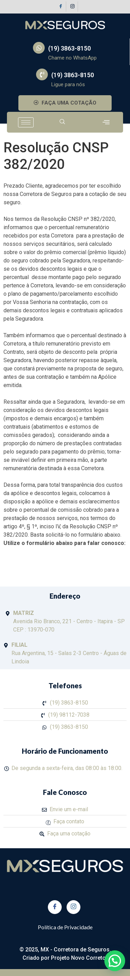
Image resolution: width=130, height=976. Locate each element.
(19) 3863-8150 (69, 48)
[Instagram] (73, 6)
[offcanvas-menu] (106, 122)
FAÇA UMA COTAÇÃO (65, 103)
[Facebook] (61, 6)
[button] (114, 960)
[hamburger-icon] (26, 122)
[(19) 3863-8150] (39, 48)
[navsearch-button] (62, 122)
